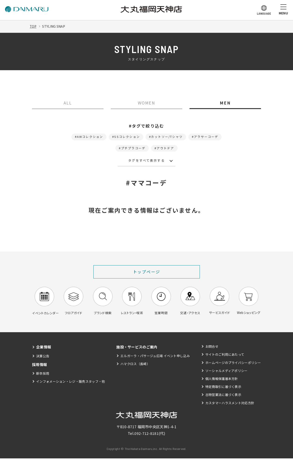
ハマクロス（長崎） (135, 365)
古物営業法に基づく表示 (223, 396)
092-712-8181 (146, 435)
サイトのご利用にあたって (224, 356)
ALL (68, 103)
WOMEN (146, 103)
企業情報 (43, 348)
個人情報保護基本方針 (221, 380)
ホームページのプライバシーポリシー (233, 364)
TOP (33, 26)
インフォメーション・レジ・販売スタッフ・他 (70, 382)
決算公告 (42, 357)
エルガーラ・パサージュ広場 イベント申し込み (155, 357)
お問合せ (211, 348)
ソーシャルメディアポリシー (226, 372)
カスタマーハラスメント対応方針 (230, 404)
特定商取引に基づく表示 (223, 388)
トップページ (146, 273)
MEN (225, 103)
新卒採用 (42, 374)
